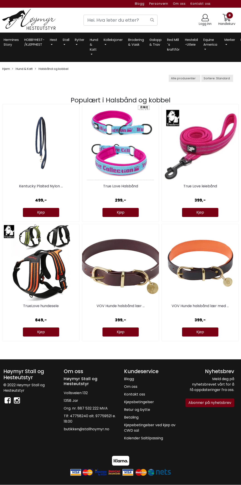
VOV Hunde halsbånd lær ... (121, 305)
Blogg (139, 4)
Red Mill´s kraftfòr (173, 45)
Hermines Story (11, 42)
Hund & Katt (94, 45)
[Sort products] (217, 78)
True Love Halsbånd (120, 186)
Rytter (79, 40)
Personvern (158, 4)
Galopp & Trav (155, 42)
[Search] (120, 20)
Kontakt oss (200, 4)
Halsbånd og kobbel (51, 69)
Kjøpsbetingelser (139, 402)
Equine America (210, 42)
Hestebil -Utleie (191, 42)
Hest (53, 40)
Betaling (131, 417)
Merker (229, 40)
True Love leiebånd (200, 186)
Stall (66, 40)
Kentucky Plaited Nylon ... (41, 186)
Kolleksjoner (113, 40)
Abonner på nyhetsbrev (209, 402)
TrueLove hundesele (41, 305)
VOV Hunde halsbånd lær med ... (200, 305)
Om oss (179, 4)
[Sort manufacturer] (184, 78)
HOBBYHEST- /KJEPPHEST (34, 42)
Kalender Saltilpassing (143, 438)
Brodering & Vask (136, 42)
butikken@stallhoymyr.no (86, 429)
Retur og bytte (137, 409)
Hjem (6, 69)
